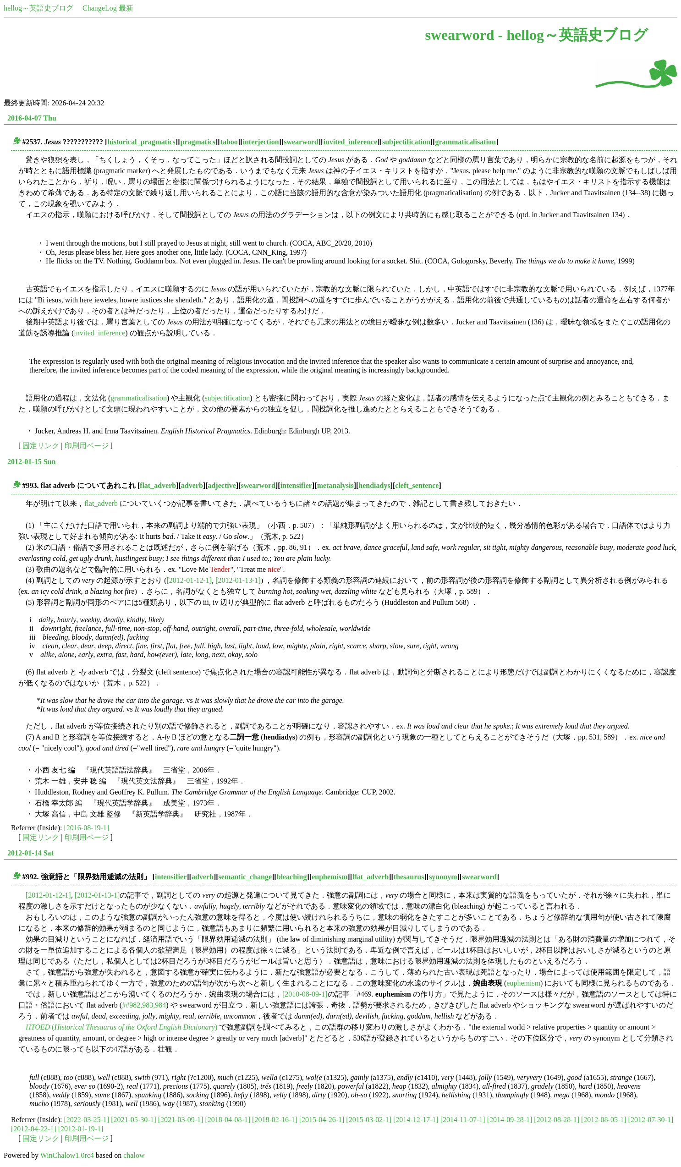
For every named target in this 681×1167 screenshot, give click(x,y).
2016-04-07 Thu (31, 118)
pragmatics (197, 142)
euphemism (329, 877)
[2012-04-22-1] (33, 1129)
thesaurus (409, 877)
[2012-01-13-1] (238, 580)
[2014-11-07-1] (462, 1119)
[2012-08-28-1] (556, 1119)
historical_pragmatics (141, 142)
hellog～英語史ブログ (38, 8)
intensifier (296, 485)
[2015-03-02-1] (368, 1119)
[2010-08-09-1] (305, 994)
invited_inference (350, 142)
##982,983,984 (144, 1005)
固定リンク (40, 445)
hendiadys (374, 485)
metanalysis (335, 485)
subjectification (406, 142)
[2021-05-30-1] (133, 1119)
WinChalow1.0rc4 (67, 1155)
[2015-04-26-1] (322, 1119)
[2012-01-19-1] (81, 1129)
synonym (443, 877)
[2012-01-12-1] (189, 580)
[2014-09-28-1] (510, 1119)
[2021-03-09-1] (180, 1119)
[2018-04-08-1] (227, 1119)
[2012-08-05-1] (603, 1119)
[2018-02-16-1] (274, 1119)
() (121, 1027)
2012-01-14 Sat (30, 853)
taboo (229, 142)
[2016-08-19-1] (87, 828)
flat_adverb (158, 485)
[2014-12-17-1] (416, 1119)
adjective (222, 485)
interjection (260, 142)
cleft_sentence (417, 485)
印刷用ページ (87, 445)
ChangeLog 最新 (107, 8)
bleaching (292, 877)
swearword (301, 142)
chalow (133, 1155)
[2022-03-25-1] (87, 1119)
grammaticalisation (465, 142)
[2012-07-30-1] (651, 1119)
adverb (192, 485)
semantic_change (245, 877)
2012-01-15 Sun (31, 462)
